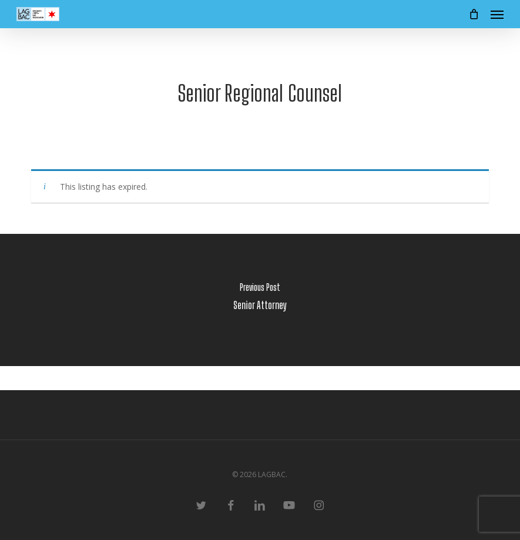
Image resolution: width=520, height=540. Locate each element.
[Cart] (473, 14)
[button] (497, 14)
